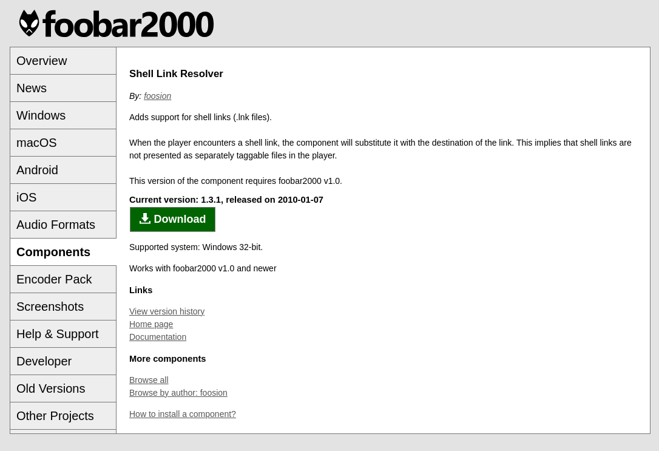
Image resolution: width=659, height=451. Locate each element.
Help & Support (57, 334)
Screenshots (50, 306)
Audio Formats (55, 224)
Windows (41, 115)
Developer (44, 361)
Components (53, 252)
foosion (157, 96)
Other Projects (55, 415)
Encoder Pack (54, 279)
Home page (151, 324)
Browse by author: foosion (178, 393)
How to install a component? (182, 414)
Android (37, 170)
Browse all (149, 380)
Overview (41, 60)
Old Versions (50, 388)
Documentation (157, 337)
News (31, 88)
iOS (26, 197)
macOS (36, 142)
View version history (166, 311)
